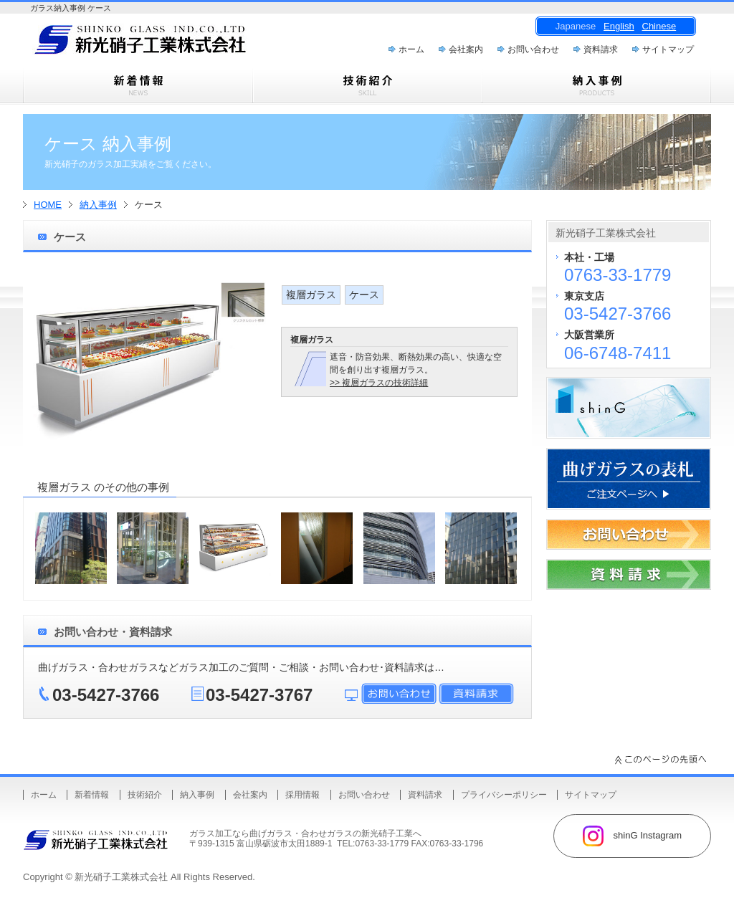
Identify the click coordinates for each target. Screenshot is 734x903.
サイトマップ (668, 49)
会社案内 (466, 49)
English (619, 26)
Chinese (659, 26)
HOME (48, 204)
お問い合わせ (533, 49)
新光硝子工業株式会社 (121, 876)
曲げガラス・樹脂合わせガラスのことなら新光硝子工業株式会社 (166, 44)
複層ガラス (311, 294)
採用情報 (302, 795)
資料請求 (600, 49)
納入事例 (98, 204)
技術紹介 (145, 795)
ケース (364, 294)
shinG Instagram (632, 836)
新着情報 (92, 795)
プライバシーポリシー (504, 795)
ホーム (411, 49)
